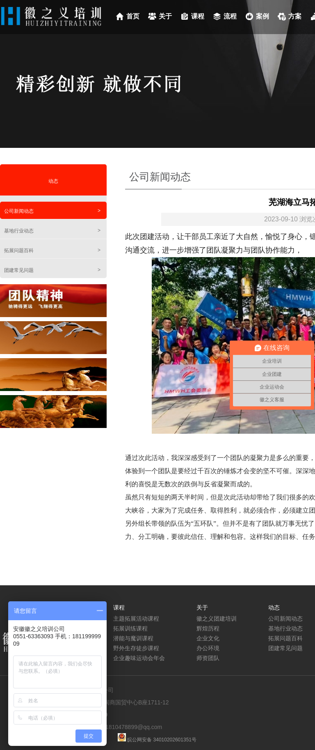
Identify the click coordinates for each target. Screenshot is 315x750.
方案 (294, 16)
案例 (262, 16)
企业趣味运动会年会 (139, 658)
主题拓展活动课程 (136, 618)
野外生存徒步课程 (136, 648)
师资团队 (207, 658)
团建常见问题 (52, 270)
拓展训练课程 (130, 628)
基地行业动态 (52, 231)
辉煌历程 (207, 628)
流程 (230, 16)
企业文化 (207, 638)
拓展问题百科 (52, 250)
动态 (53, 181)
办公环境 (207, 648)
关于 (165, 16)
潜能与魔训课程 (133, 638)
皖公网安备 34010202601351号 (161, 740)
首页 (132, 16)
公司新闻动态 (52, 211)
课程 (197, 16)
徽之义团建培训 (216, 618)
